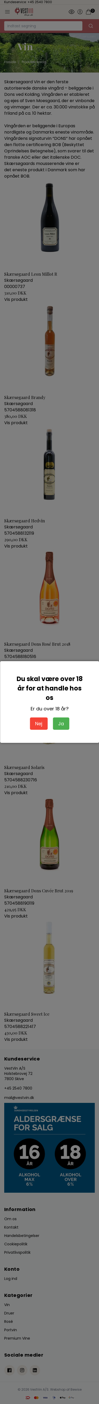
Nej (38, 723)
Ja (61, 723)
